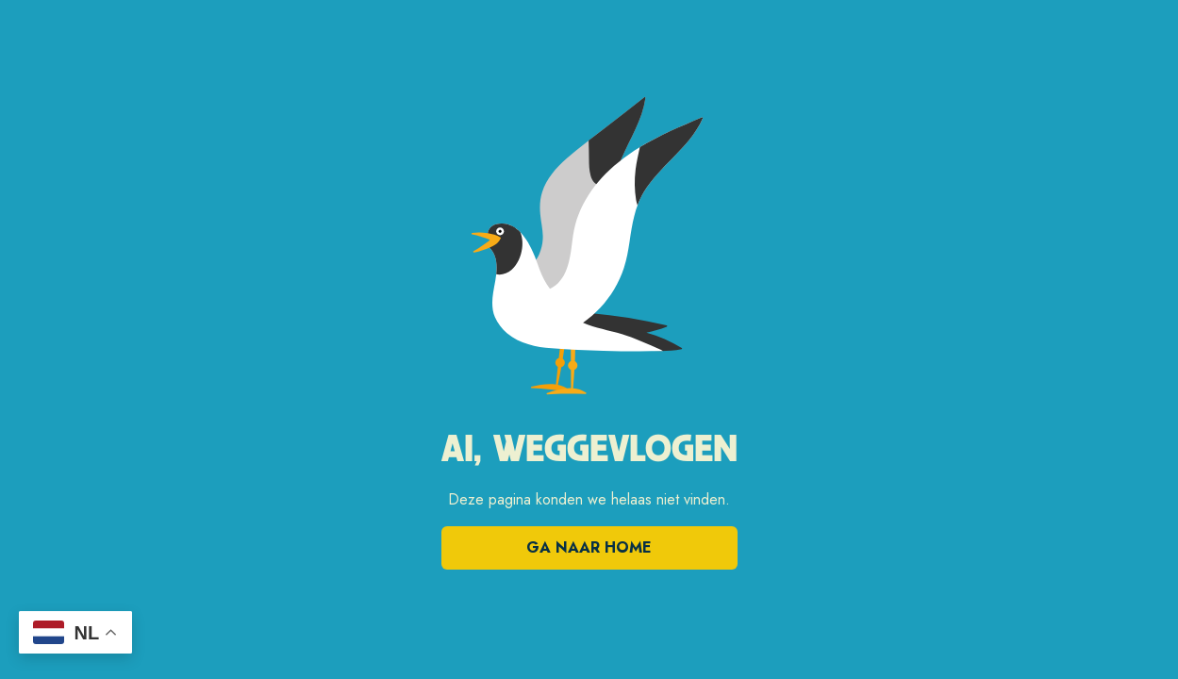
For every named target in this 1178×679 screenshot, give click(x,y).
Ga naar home (589, 547)
